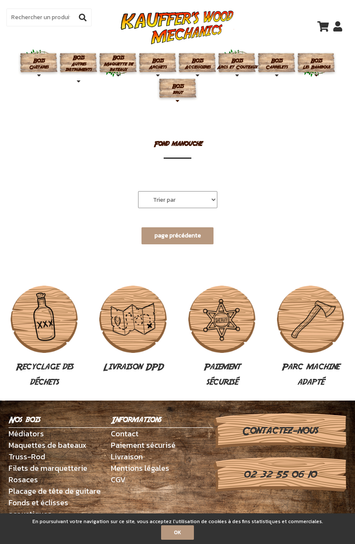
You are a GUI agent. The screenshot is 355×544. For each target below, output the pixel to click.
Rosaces (23, 479)
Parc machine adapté (310, 337)
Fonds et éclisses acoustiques (38, 508)
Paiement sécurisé (222, 337)
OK (177, 532)
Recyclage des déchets (44, 337)
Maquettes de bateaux (48, 445)
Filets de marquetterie (48, 468)
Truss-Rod (27, 456)
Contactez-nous (280, 430)
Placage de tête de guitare (55, 491)
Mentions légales (140, 468)
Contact (125, 433)
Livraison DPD (133, 329)
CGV (118, 479)
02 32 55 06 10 (279, 474)
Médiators (26, 433)
